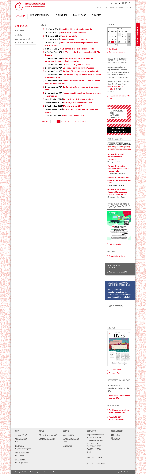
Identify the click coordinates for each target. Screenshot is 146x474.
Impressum (39, 472)
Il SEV (17, 442)
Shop (105, 8)
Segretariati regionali (23, 449)
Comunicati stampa (47, 438)
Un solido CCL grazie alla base (67, 65)
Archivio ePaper (115, 373)
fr (116, 4)
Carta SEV (19, 445)
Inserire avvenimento (117, 52)
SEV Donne (19, 456)
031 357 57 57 (95, 446)
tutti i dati (113, 49)
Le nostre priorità (39, 15)
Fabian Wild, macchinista (64, 116)
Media (111, 8)
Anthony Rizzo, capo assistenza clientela (72, 71)
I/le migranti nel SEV (63, 106)
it (120, 4)
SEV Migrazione (21, 463)
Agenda (18, 35)
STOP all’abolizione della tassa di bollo (69, 49)
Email (89, 452)
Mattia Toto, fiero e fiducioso (65, 33)
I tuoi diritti (61, 15)
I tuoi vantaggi (79, 15)
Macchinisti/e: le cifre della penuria (68, 29)
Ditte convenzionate (71, 438)
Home (98, 8)
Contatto (120, 8)
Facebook (117, 435)
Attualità (20, 16)
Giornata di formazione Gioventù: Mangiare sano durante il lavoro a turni (117, 192)
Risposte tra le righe (117, 256)
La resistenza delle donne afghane (69, 99)
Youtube (116, 438)
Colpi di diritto (68, 435)
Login (128, 8)
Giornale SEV (21, 26)
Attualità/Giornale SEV (48, 435)
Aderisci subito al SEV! (118, 272)
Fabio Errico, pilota (61, 36)
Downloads (67, 445)
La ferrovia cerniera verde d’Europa (69, 68)
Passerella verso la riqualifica (66, 39)
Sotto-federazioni (22, 452)
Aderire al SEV (21, 435)
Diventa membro (138, 35)
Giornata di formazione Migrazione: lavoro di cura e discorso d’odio (118, 168)
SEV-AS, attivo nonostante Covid (68, 103)
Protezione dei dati (49, 472)
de (111, 4)
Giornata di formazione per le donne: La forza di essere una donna (119, 180)
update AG (122, 472)
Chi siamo (96, 15)
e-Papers (19, 31)
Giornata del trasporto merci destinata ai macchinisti (116, 156)
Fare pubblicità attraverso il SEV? (24, 41)
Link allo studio (115, 244)
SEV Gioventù (20, 459)
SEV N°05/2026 (115, 370)
